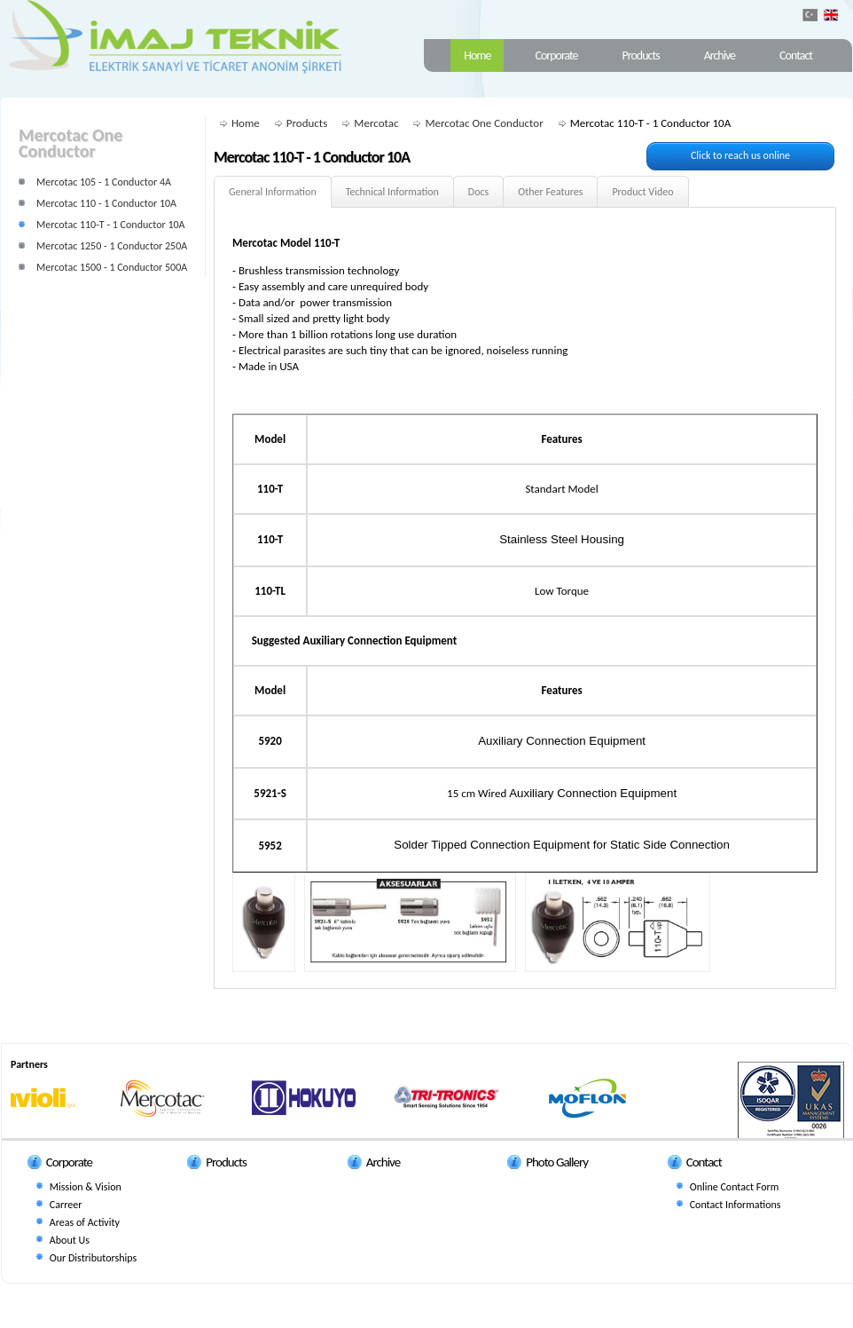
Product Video (642, 192)
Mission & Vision (85, 1187)
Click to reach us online (740, 155)
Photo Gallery (557, 1162)
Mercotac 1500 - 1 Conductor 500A (111, 267)
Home (477, 55)
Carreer (66, 1204)
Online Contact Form (734, 1187)
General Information (273, 192)
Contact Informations (735, 1204)
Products (641, 55)
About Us (70, 1240)
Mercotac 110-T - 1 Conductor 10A (110, 224)
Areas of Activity (85, 1222)
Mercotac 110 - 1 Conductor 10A (106, 203)
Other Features (550, 192)
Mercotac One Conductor (484, 123)
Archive (719, 55)
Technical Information (392, 192)
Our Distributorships (93, 1258)
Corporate (556, 55)
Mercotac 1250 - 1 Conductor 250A (111, 246)
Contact (795, 55)
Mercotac (376, 123)
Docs (478, 192)
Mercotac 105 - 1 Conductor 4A (103, 182)
